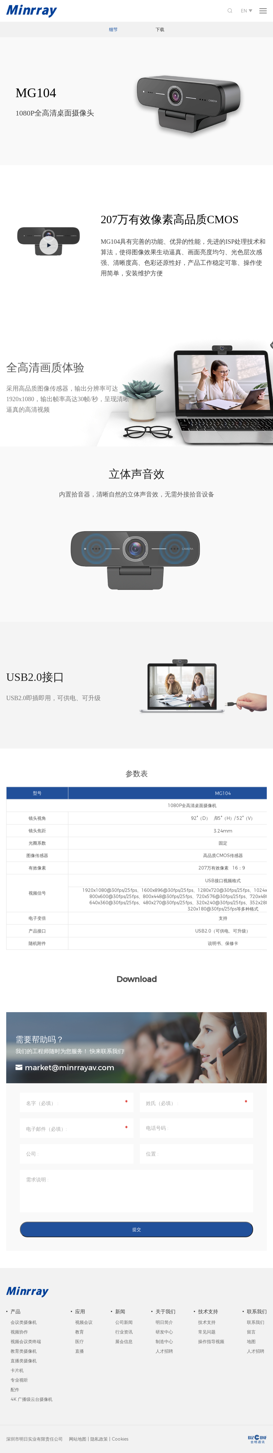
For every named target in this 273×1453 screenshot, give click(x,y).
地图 (251, 1341)
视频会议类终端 (26, 1341)
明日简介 (164, 1322)
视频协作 (19, 1332)
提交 (136, 1235)
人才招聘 (164, 1351)
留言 (251, 1332)
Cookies (120, 1439)
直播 (79, 1351)
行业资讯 (124, 1332)
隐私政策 (99, 1439)
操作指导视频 (211, 1341)
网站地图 (77, 1439)
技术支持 (207, 1322)
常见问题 (207, 1332)
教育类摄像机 (24, 1351)
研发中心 (164, 1332)
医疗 (79, 1341)
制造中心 (164, 1341)
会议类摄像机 (24, 1322)
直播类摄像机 (24, 1361)
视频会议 (84, 1322)
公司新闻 (124, 1322)
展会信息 (124, 1341)
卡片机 (17, 1370)
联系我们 (255, 1322)
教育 (79, 1332)
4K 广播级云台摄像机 (31, 1399)
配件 (15, 1389)
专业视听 (19, 1380)
